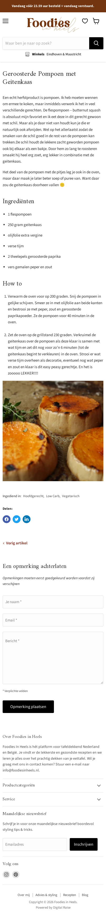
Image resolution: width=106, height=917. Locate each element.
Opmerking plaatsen (28, 707)
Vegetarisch (70, 496)
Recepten (69, 895)
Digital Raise (61, 907)
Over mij (24, 895)
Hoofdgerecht (33, 496)
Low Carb (52, 496)
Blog (85, 895)
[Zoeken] (46, 43)
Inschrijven (83, 844)
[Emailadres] (35, 844)
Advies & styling (46, 895)
